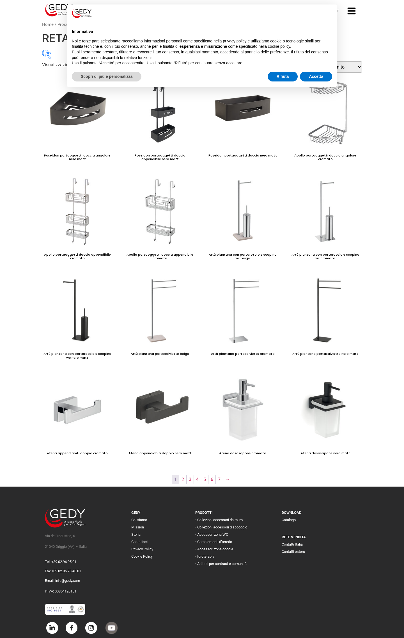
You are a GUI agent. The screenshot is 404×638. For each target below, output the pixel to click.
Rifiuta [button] (283, 76)
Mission (137, 527)
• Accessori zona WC (211, 534)
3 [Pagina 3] (190, 479)
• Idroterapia (204, 556)
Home (48, 24)
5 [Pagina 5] (204, 479)
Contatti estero (293, 552)
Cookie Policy (142, 556)
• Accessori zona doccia (214, 549)
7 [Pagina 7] (219, 479)
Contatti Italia (292, 544)
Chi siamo (139, 520)
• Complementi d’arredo (213, 542)
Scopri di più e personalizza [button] (106, 76)
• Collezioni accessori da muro (219, 520)
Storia (136, 534)
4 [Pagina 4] (197, 479)
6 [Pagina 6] (212, 479)
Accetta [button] (316, 76)
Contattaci (139, 542)
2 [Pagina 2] (183, 479)
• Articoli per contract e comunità (221, 564)
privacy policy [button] (235, 41)
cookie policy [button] (279, 46)
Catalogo (289, 520)
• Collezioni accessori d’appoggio (221, 527)
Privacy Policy (142, 549)
